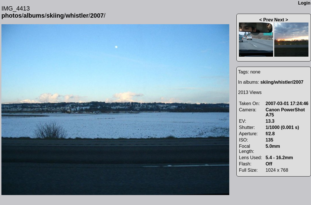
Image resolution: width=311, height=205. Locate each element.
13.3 (270, 121)
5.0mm (273, 146)
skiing (55, 15)
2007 (97, 15)
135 (269, 140)
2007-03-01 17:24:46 (287, 103)
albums (34, 15)
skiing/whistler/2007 (281, 82)
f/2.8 (270, 133)
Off (269, 163)
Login (304, 3)
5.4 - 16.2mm (279, 157)
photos (11, 15)
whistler (77, 15)
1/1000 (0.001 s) (282, 127)
